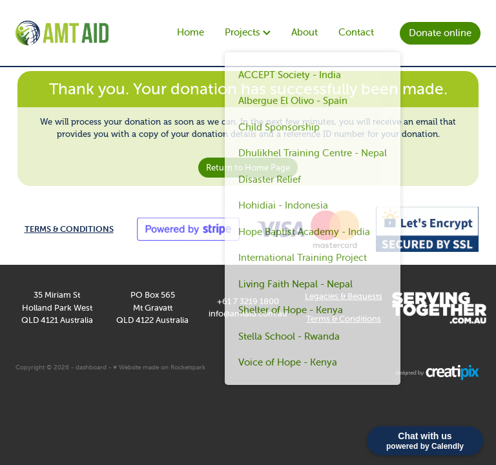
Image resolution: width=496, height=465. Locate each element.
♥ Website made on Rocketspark (159, 367)
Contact (356, 32)
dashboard (91, 367)
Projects (248, 32)
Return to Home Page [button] (248, 167)
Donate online (440, 32)
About (304, 32)
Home (190, 32)
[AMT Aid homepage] (62, 33)
